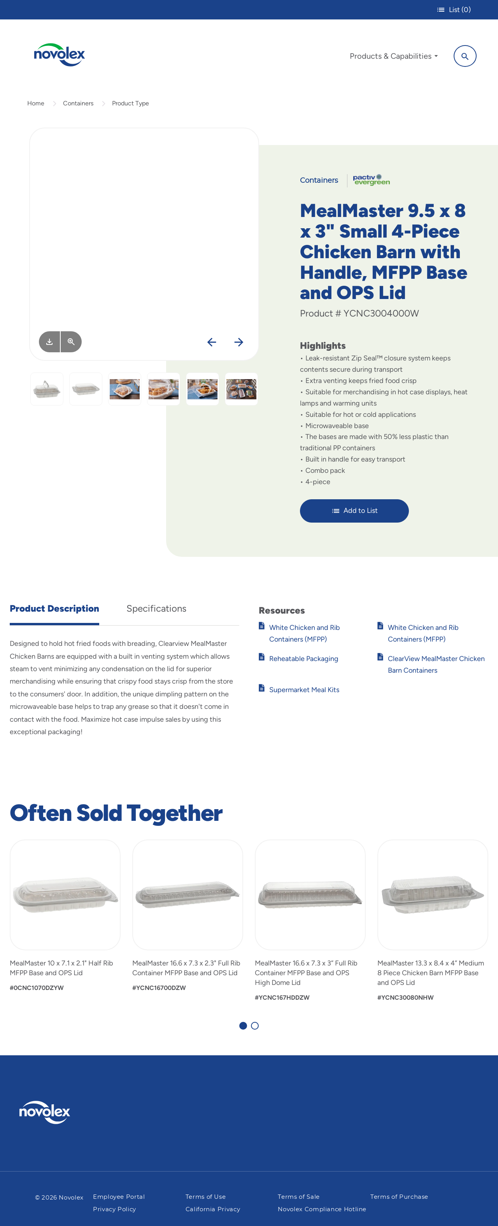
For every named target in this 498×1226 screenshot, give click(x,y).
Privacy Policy (114, 1209)
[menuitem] (392, 57)
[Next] (238, 346)
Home (35, 106)
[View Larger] (71, 345)
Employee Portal (119, 1197)
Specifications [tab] (156, 611)
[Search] (463, 55)
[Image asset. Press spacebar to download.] (49, 345)
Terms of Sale (298, 1197)
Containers (78, 106)
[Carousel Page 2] (255, 1029)
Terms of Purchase (399, 1197)
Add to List (354, 514)
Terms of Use (206, 1197)
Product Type (130, 106)
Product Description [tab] (54, 611)
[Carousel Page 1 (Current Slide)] (243, 1029)
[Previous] (211, 346)
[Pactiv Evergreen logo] (60, 1112)
